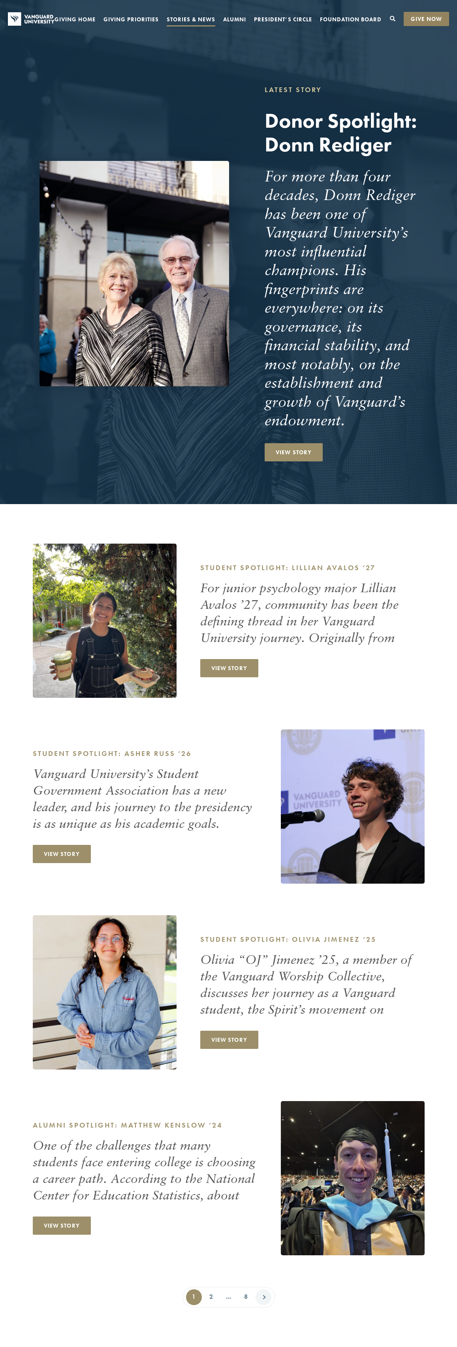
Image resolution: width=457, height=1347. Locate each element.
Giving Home (75, 19)
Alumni (234, 19)
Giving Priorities (131, 19)
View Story (294, 452)
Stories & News (191, 19)
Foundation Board (351, 19)
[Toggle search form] (392, 19)
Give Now (426, 19)
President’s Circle (283, 19)
